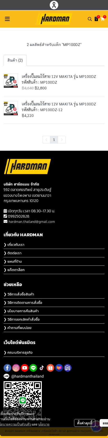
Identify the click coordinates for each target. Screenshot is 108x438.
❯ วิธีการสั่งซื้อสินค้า (19, 294)
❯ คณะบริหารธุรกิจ (18, 352)
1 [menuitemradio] (54, 139)
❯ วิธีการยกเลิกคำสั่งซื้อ (22, 319)
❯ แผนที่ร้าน (13, 261)
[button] (89, 19)
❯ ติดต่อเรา (13, 253)
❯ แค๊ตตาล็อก (14, 269)
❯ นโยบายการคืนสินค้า (21, 311)
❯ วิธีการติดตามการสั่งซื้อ (23, 302)
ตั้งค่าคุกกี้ (84, 423)
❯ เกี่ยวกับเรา (14, 244)
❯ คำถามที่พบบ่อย (18, 327)
